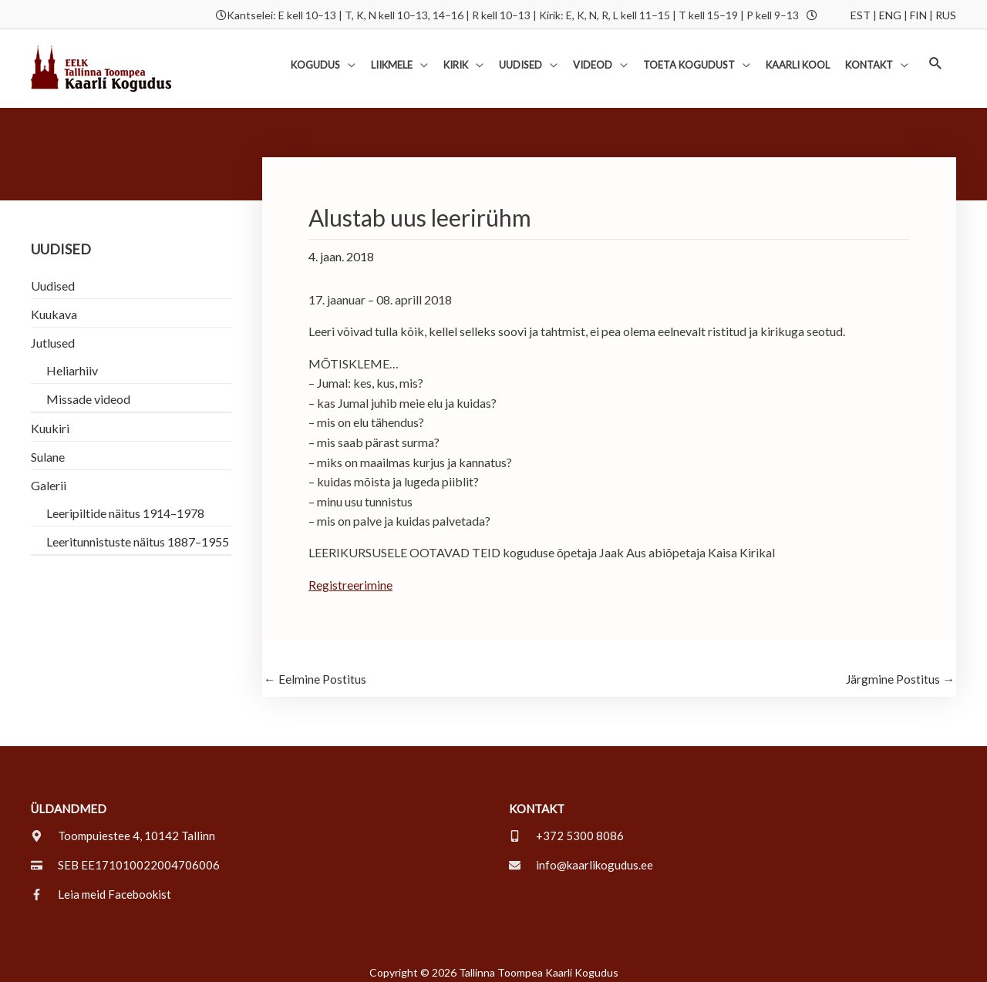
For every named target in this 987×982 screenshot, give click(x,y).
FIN (918, 13)
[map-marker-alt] (123, 827)
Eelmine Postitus (315, 670)
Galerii (48, 476)
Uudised (53, 276)
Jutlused (53, 333)
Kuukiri (50, 419)
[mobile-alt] (566, 827)
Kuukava (54, 305)
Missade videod (88, 389)
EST (861, 13)
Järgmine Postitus (900, 670)
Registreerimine (350, 574)
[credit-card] (125, 856)
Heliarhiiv (72, 361)
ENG (890, 13)
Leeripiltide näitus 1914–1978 (125, 503)
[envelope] (581, 856)
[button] (936, 57)
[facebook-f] (101, 886)
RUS (945, 13)
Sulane (48, 447)
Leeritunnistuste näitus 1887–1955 (137, 532)
